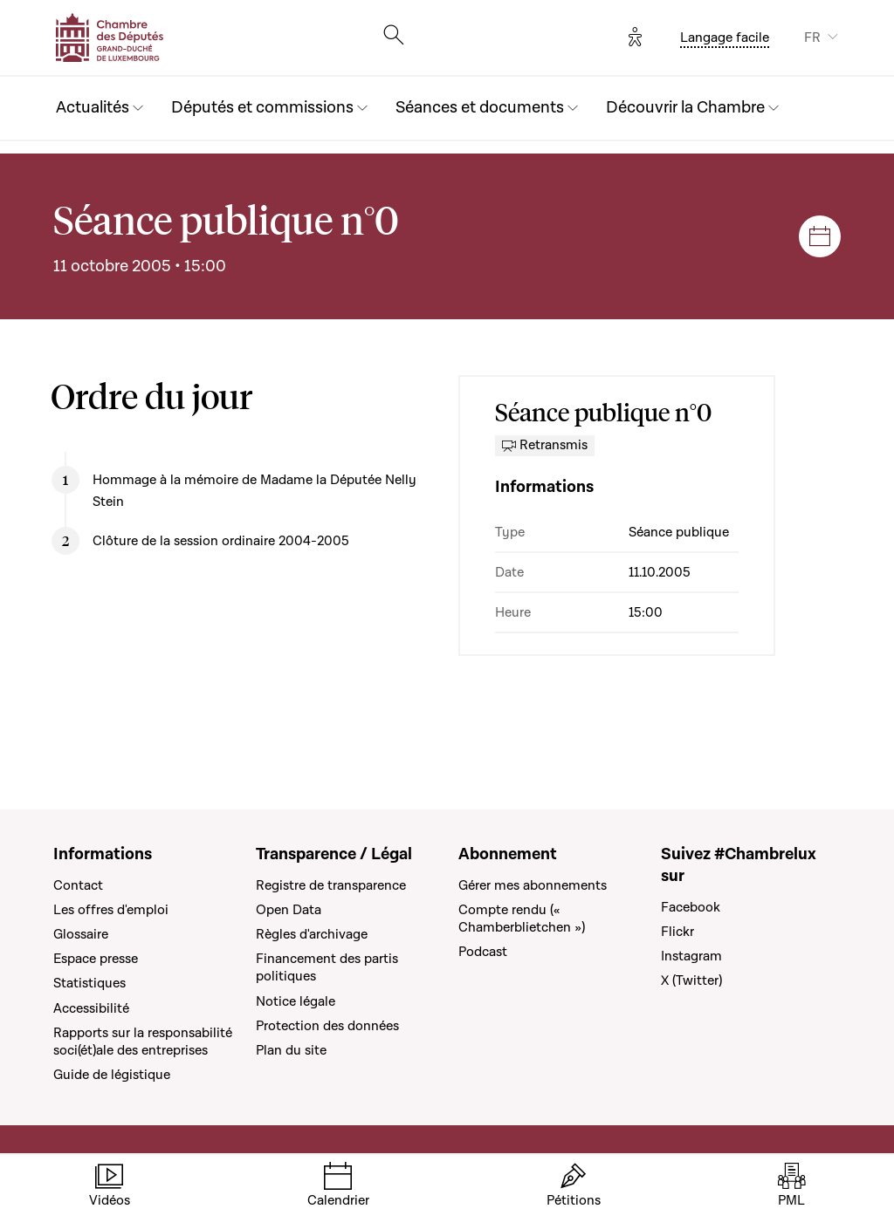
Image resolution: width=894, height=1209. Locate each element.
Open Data (288, 910)
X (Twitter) (691, 980)
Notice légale (295, 1001)
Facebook (690, 907)
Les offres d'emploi (110, 910)
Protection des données (327, 1026)
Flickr (677, 931)
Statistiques (89, 983)
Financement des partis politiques (327, 967)
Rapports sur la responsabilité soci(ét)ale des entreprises (142, 1041)
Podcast (482, 951)
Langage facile (724, 37)
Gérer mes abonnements (532, 885)
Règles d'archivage (312, 934)
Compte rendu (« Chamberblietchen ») (521, 918)
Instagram (691, 956)
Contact (78, 885)
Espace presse (95, 958)
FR (812, 37)
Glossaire (80, 934)
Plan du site (291, 1050)
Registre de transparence (331, 885)
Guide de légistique (111, 1074)
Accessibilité (91, 1008)
